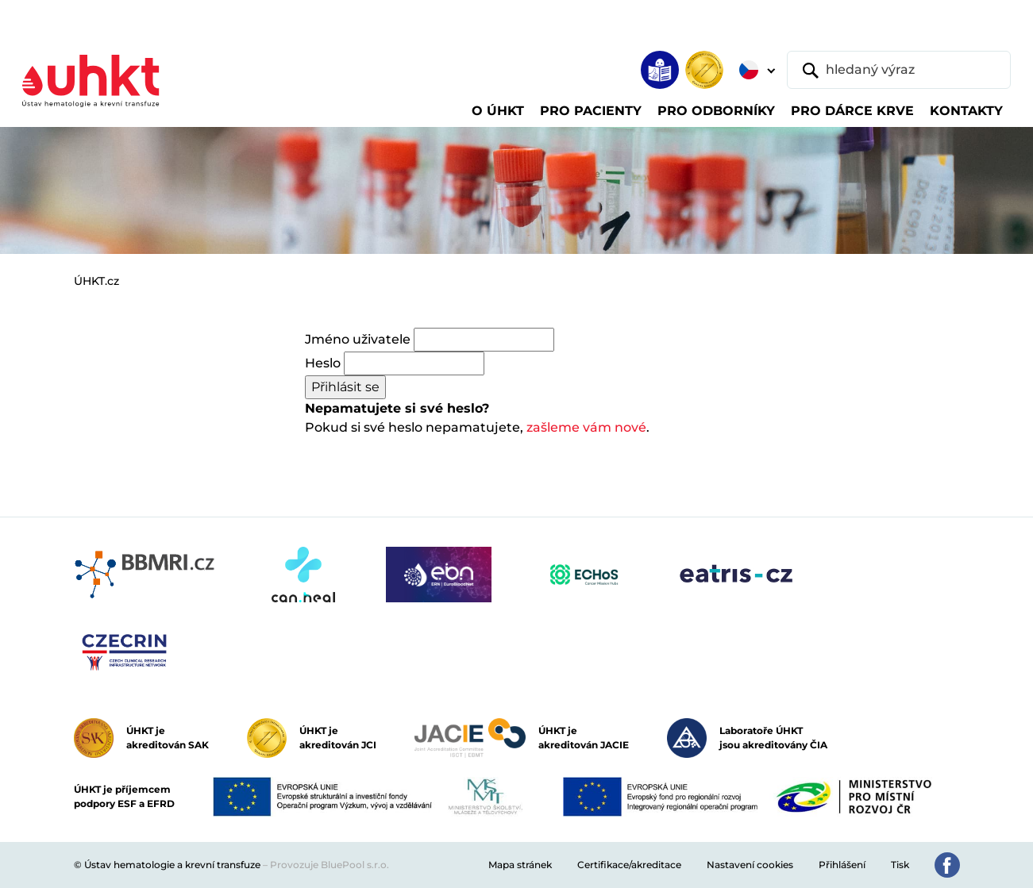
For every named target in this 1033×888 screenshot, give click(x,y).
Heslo (323, 363)
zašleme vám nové (586, 427)
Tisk (900, 865)
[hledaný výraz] (899, 70)
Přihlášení (842, 865)
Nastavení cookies (750, 865)
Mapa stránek (520, 865)
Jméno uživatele (358, 339)
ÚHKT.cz (96, 281)
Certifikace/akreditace (629, 865)
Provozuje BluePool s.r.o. (329, 865)
